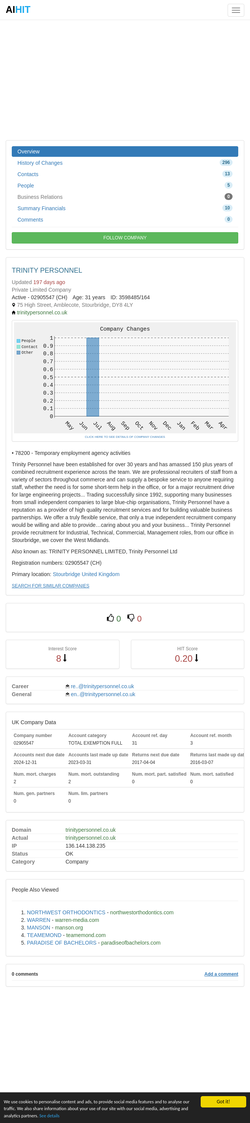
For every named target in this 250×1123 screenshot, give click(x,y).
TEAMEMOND (44, 935)
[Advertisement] (125, 80)
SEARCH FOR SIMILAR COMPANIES (50, 586)
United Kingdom (100, 574)
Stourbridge (66, 574)
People (125, 185)
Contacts (125, 173)
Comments (125, 219)
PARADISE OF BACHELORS (61, 943)
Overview (28, 151)
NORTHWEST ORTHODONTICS (66, 912)
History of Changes (125, 162)
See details (103, 1115)
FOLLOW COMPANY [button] (125, 238)
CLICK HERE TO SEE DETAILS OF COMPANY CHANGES (125, 437)
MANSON (38, 928)
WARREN (38, 920)
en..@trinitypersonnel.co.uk (103, 694)
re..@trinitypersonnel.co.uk (102, 686)
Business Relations (125, 196)
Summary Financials (125, 208)
